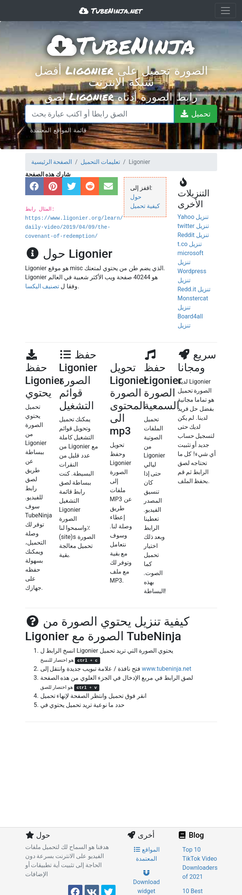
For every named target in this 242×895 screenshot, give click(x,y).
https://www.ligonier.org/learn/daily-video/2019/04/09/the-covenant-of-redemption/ (74, 227)
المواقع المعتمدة (146, 854)
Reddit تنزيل (193, 235)
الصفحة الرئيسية (51, 161)
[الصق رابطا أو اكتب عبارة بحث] (99, 114)
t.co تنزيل (190, 244)
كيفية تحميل (145, 206)
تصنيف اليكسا (42, 286)
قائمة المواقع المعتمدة (58, 129)
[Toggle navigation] (225, 10)
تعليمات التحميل (100, 161)
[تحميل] (195, 114)
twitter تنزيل (193, 225)
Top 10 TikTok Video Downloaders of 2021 (200, 863)
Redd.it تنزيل (194, 289)
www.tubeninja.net (167, 668)
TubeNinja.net (110, 10)
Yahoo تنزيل (193, 216)
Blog (191, 835)
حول (136, 196)
